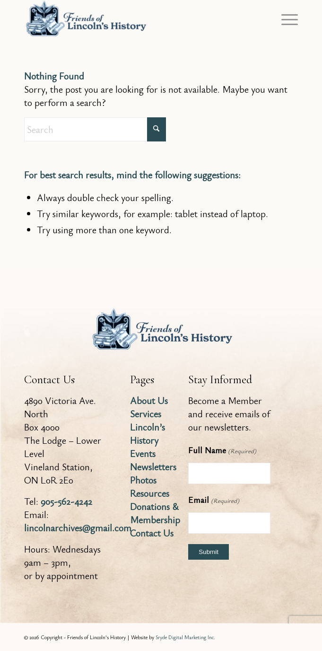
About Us (149, 400)
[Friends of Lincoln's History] (133, 19)
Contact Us (152, 533)
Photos (143, 480)
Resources (149, 493)
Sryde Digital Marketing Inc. (185, 637)
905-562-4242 (66, 501)
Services (145, 413)
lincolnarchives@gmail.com (77, 527)
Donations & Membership (155, 513)
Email (213, 501)
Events (143, 453)
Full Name (222, 451)
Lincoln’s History (147, 434)
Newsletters (153, 466)
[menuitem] (285, 19)
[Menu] (285, 19)
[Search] (95, 129)
